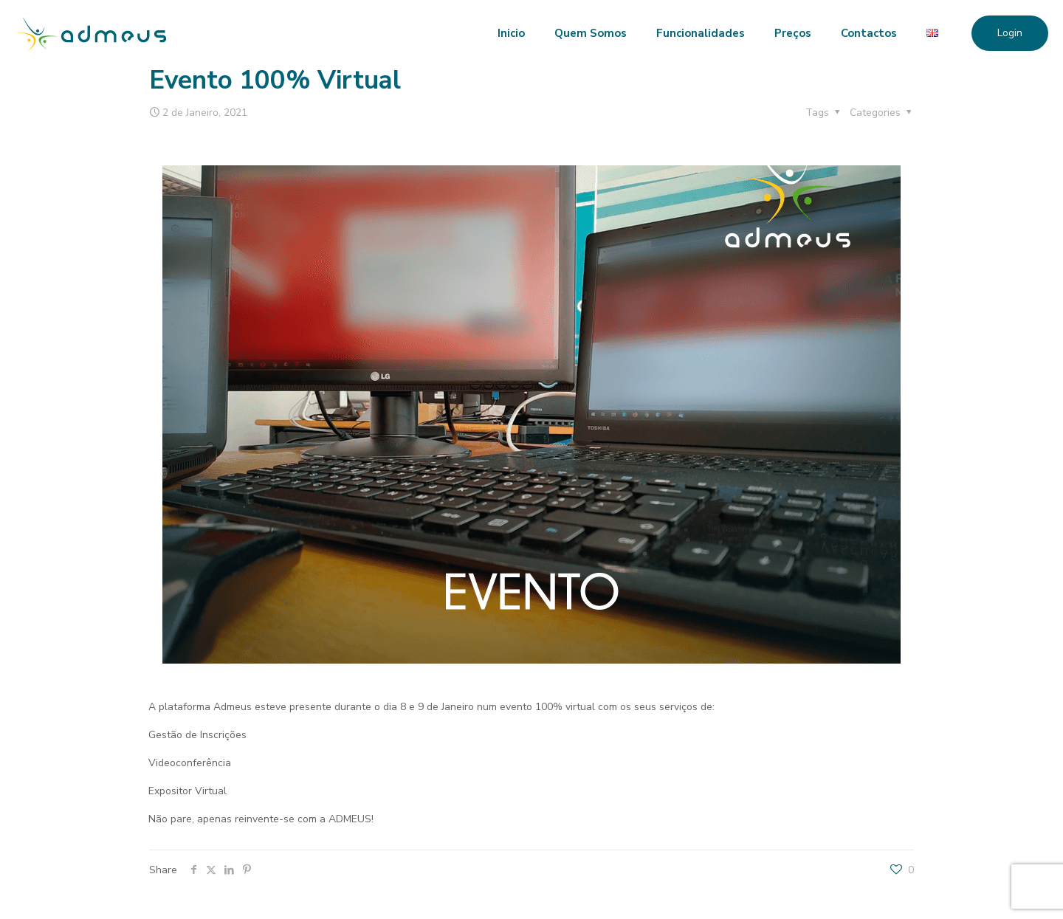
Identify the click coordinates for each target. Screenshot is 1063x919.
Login (1009, 33)
